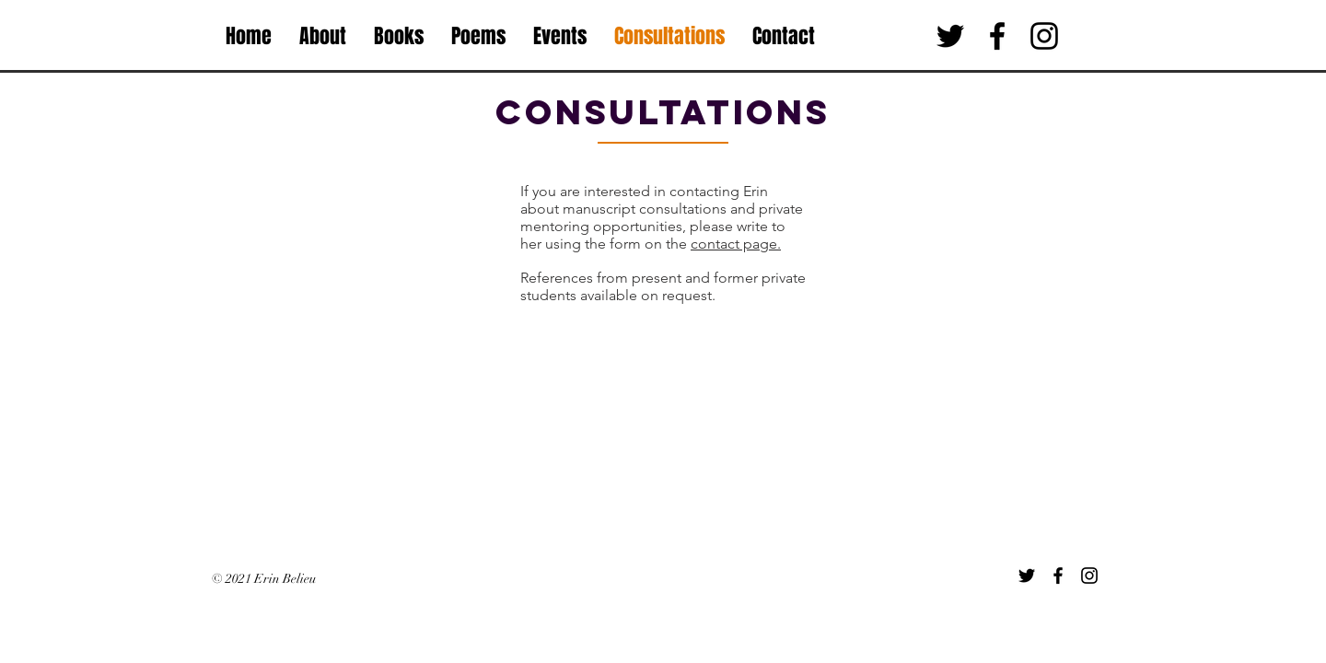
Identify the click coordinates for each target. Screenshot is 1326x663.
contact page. (736, 243)
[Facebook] (1058, 575)
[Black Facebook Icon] (997, 35)
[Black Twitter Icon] (950, 35)
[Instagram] (1089, 575)
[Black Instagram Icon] (1044, 35)
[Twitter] (1027, 575)
